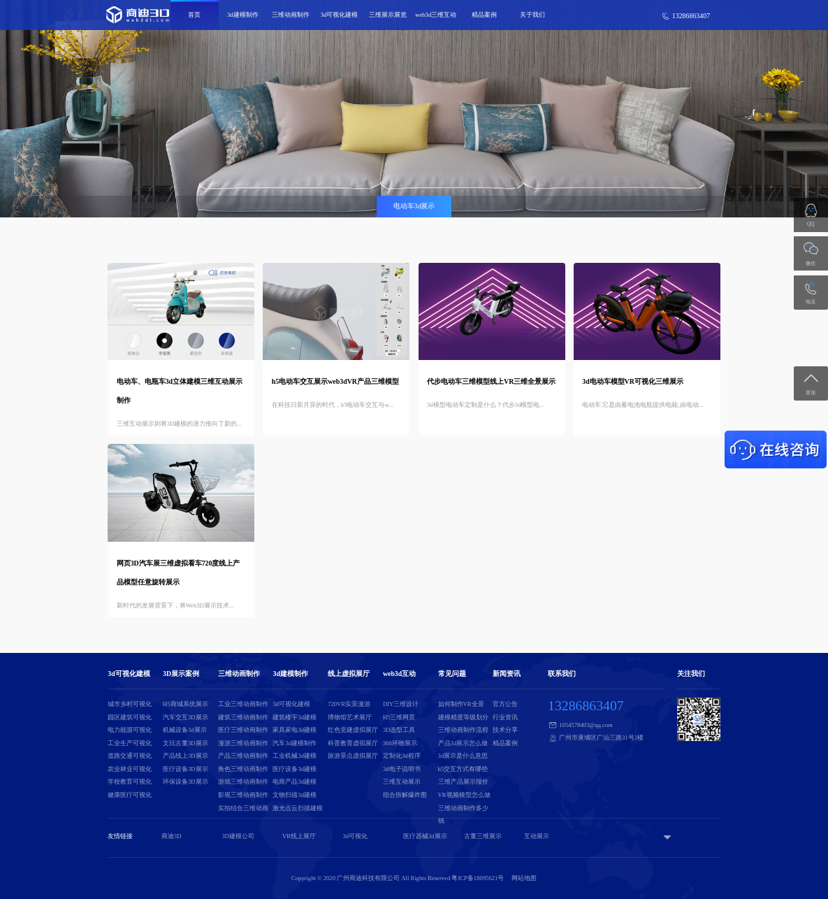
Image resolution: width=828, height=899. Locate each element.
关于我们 (532, 14)
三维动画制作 (291, 14)
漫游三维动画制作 (243, 743)
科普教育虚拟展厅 (353, 743)
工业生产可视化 (130, 743)
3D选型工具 (399, 729)
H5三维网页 (399, 717)
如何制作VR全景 (461, 703)
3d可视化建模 (339, 14)
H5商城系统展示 (185, 703)
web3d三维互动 (435, 14)
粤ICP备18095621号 (477, 878)
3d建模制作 (243, 14)
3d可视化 (355, 836)
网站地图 (524, 878)
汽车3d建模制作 (295, 743)
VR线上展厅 (299, 836)
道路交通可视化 (130, 755)
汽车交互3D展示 (185, 717)
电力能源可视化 (130, 729)
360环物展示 (400, 743)
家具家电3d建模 (295, 729)
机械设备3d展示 (185, 729)
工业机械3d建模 (295, 755)
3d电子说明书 (402, 768)
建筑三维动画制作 (243, 717)
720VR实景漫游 (349, 703)
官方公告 (505, 703)
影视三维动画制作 (243, 794)
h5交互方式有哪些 (463, 768)
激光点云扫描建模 (298, 808)
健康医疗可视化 (130, 794)
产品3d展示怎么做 (463, 743)
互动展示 (536, 836)
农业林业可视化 (130, 768)
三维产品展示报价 (463, 781)
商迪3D (171, 836)
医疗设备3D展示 (185, 768)
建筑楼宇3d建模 (295, 717)
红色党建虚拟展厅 (353, 729)
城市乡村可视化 (130, 703)
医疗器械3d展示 (425, 836)
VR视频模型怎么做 (464, 794)
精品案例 (484, 14)
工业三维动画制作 (243, 703)
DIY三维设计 (401, 703)
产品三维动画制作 (243, 755)
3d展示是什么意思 (463, 755)
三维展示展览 (388, 14)
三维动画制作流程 (463, 729)
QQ (811, 224)
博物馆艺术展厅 (350, 717)
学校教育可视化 (130, 781)
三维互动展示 (402, 781)
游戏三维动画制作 (243, 781)
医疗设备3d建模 (295, 768)
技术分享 (505, 729)
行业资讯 (505, 717)
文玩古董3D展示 (185, 743)
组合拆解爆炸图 (405, 794)
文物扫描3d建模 (295, 794)
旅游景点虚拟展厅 (353, 755)
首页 (194, 14)
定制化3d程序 (402, 755)
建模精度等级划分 (463, 717)
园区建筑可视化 (130, 717)
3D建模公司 (237, 836)
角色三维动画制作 (243, 768)
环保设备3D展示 (185, 781)
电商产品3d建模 (295, 781)
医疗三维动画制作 (243, 729)
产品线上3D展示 (185, 755)
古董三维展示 (483, 836)
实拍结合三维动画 (243, 808)
